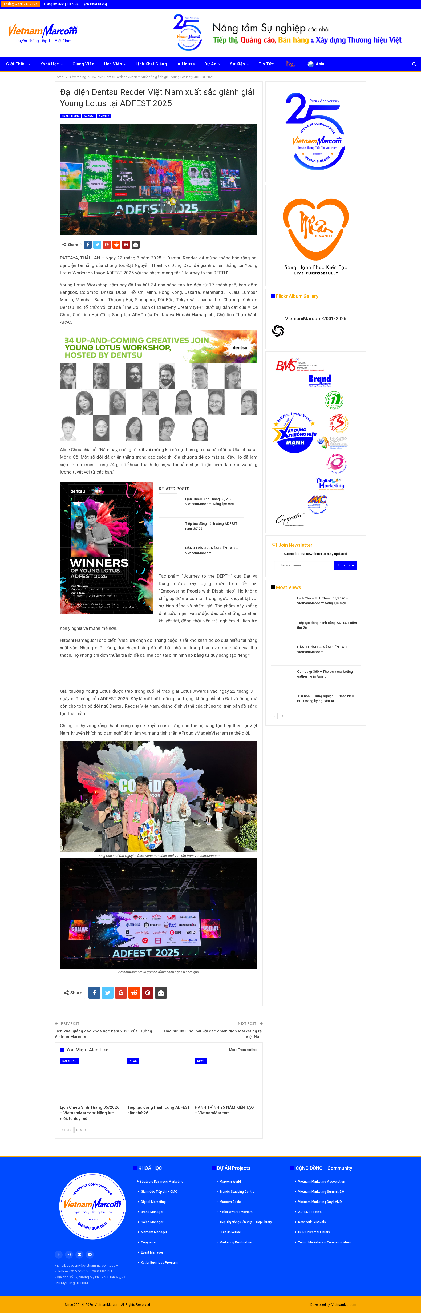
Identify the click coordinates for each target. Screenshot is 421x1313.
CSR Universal (230, 1232)
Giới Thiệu (16, 64)
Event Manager (152, 1252)
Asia (316, 64)
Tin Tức (266, 64)
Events (104, 115)
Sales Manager (152, 1222)
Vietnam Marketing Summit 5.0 (321, 1192)
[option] (316, 654)
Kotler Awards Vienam (236, 1212)
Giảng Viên (83, 64)
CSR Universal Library (314, 1232)
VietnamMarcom (343, 1305)
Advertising (71, 115)
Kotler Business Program (159, 1262)
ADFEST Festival (310, 1212)
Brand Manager (152, 1212)
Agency (89, 115)
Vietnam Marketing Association (321, 1181)
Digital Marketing (153, 1202)
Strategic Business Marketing (160, 1181)
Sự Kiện (237, 64)
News (133, 1061)
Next (81, 1130)
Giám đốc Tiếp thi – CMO (159, 1192)
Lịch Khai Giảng (95, 4)
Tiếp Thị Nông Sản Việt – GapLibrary (246, 1222)
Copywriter (149, 1242)
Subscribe (345, 565)
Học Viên (113, 64)
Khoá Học (49, 64)
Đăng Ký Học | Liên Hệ (61, 4)
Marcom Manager (154, 1232)
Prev (67, 1130)
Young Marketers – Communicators (324, 1242)
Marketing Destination (236, 1242)
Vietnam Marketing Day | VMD (320, 1202)
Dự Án (210, 64)
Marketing (69, 1061)
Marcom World (230, 1181)
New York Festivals (312, 1222)
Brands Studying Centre (237, 1192)
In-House (185, 64)
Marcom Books (231, 1202)
